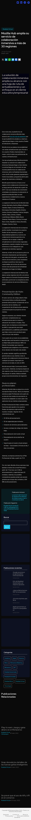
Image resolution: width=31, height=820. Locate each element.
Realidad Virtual (8, 29)
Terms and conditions (23, 816)
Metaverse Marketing (16, 663)
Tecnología (8, 686)
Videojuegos (5, 734)
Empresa (21, 658)
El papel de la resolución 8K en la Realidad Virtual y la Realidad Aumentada (11, 508)
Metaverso (8, 667)
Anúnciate (6, 814)
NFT (15, 667)
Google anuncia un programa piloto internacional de (19, 574)
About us (25, 814)
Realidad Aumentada (10, 672)
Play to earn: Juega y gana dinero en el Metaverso (13, 728)
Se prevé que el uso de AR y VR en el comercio (15, 796)
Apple (14, 658)
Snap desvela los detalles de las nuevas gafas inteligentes (14, 763)
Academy (7, 658)
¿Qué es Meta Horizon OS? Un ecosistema (20, 591)
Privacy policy (9, 816)
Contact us (16, 814)
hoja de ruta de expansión (18, 136)
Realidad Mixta (9, 681)
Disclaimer (17, 817)
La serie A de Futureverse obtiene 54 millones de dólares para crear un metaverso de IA (19, 497)
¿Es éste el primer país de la (20, 599)
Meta (6, 663)
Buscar (6, 517)
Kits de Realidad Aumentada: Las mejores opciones (18, 583)
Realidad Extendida (10, 677)
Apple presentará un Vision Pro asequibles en (20, 608)
